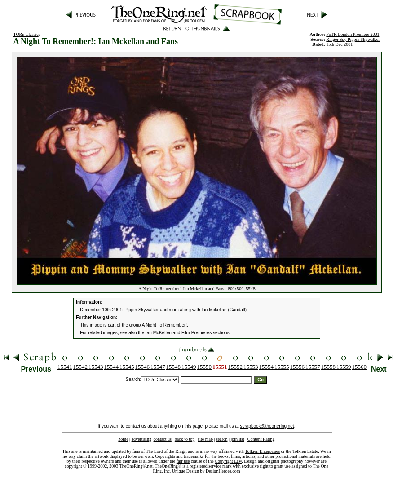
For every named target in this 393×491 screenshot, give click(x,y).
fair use (183, 461)
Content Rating (261, 439)
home (123, 439)
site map (205, 439)
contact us (163, 439)
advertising (141, 439)
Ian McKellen (159, 332)
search (222, 439)
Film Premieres (196, 332)
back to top (184, 439)
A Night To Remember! (164, 325)
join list (237, 439)
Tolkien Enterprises (262, 451)
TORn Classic (25, 34)
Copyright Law (228, 461)
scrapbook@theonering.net (267, 426)
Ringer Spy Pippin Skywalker (353, 39)
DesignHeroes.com (223, 471)
